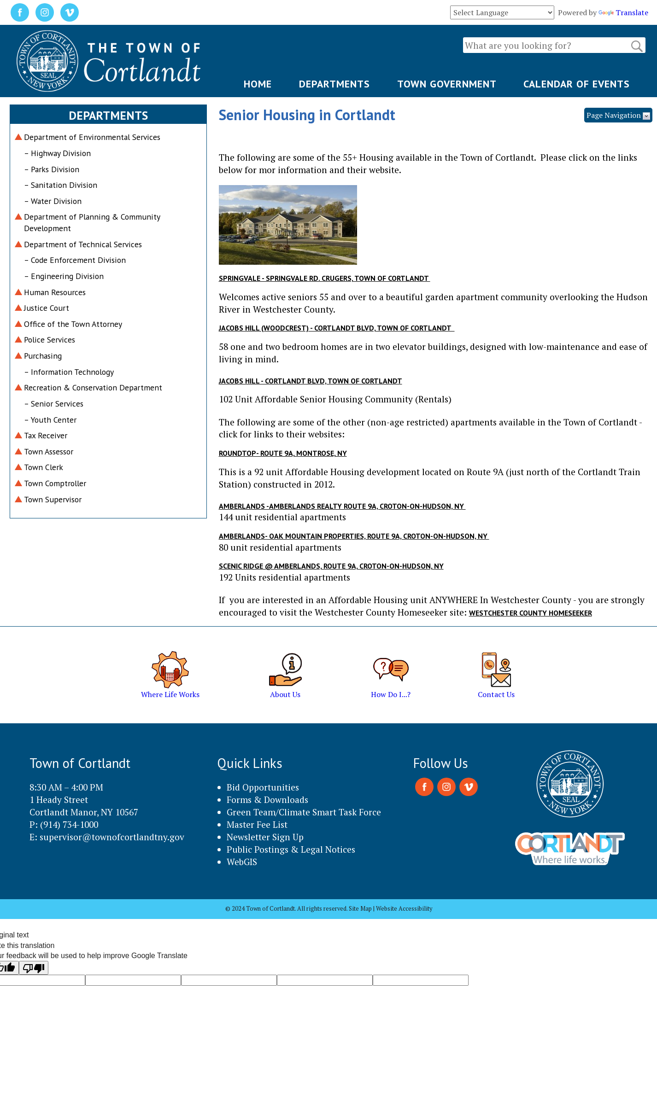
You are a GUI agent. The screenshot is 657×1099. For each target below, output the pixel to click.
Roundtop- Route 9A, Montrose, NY (283, 453)
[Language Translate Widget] (502, 12)
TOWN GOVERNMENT (447, 83)
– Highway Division (57, 153)
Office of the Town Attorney (73, 324)
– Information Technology (69, 371)
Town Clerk (43, 467)
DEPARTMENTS (334, 83)
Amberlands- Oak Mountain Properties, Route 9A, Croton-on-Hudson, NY (354, 536)
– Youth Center (50, 419)
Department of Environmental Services (92, 137)
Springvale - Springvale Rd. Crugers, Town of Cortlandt (324, 278)
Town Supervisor (53, 499)
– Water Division (53, 201)
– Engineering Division (64, 276)
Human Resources (55, 292)
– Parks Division (51, 169)
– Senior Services (53, 403)
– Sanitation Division (60, 185)
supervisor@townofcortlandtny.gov (112, 837)
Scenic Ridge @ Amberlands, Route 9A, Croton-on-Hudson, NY (331, 565)
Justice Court (46, 307)
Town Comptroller (55, 483)
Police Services (49, 339)
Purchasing (43, 355)
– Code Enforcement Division (75, 260)
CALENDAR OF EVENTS (576, 83)
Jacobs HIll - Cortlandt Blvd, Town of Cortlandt (310, 380)
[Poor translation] (33, 968)
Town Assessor (48, 451)
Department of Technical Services (83, 244)
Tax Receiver (45, 435)
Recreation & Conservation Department (93, 387)
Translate (623, 12)
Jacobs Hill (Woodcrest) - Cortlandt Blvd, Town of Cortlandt (337, 327)
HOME (258, 83)
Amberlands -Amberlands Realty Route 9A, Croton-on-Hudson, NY (342, 506)
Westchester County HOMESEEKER (530, 612)
